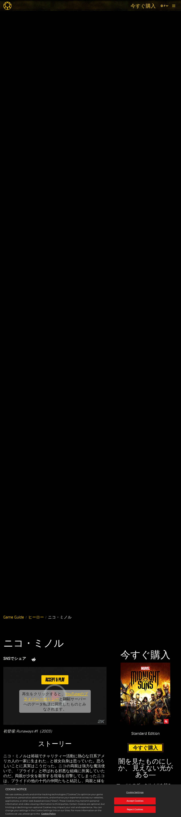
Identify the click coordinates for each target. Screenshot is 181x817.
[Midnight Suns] (7, 6)
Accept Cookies (135, 804)
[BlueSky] (70, 659)
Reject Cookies (135, 812)
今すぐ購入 (143, 5)
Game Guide (13, 617)
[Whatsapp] (60, 659)
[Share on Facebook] (52, 659)
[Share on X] (43, 659)
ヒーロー (36, 617)
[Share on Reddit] (33, 659)
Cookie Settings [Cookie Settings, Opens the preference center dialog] (134, 795)
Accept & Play (54, 679)
